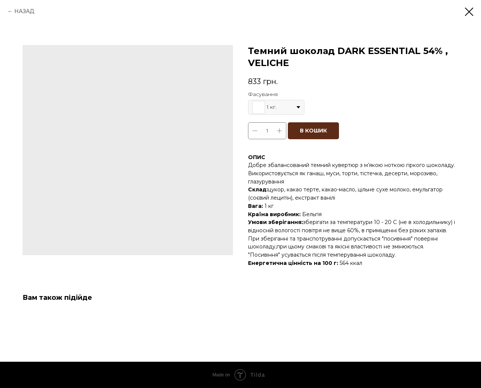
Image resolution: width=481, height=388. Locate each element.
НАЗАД (24, 11)
